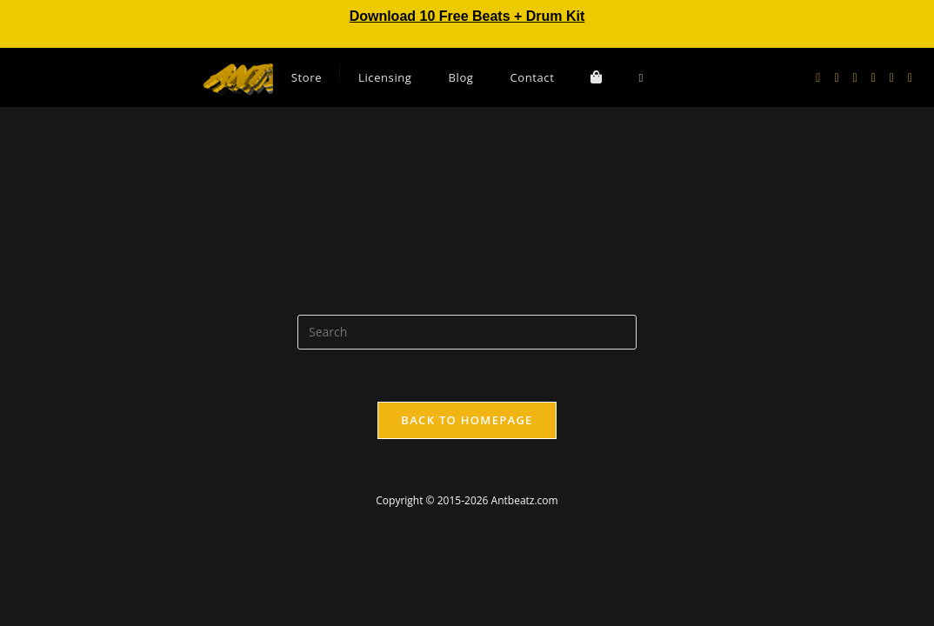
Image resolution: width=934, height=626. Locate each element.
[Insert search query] (467, 332)
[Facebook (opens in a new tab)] (836, 77)
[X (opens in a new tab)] (818, 77)
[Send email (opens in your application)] (892, 77)
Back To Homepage (466, 420)
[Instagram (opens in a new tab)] (855, 77)
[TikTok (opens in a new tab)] (910, 77)
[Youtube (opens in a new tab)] (873, 77)
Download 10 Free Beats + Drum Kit (467, 16)
